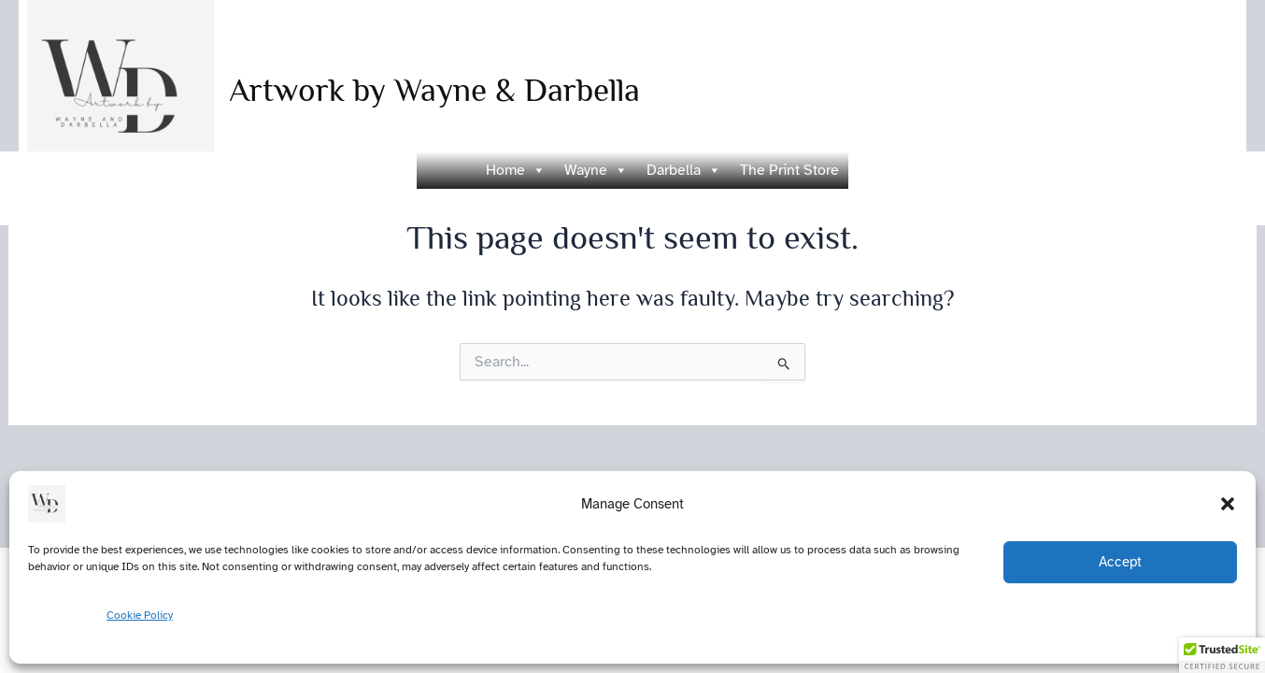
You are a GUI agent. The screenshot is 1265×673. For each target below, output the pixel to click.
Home (516, 170)
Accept (1120, 561)
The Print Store (789, 170)
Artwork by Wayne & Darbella (434, 89)
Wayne (596, 170)
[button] (1227, 503)
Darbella (684, 170)
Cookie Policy (140, 615)
